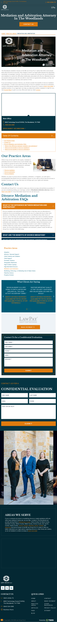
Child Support (8, 258)
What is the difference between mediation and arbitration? (21, 146)
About (33, 601)
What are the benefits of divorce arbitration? (17, 149)
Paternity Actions (9, 273)
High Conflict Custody (10, 264)
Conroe (21, 525)
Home (3, 33)
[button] (53, 7)
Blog (33, 613)
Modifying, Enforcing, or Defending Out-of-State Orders (19, 271)
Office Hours (8, 128)
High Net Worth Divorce (10, 266)
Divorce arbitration (9, 172)
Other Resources (48, 604)
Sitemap (47, 610)
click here (11, 301)
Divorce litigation (9, 173)
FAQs (33, 610)
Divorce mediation (9, 170)
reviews (38, 90)
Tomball (41, 525)
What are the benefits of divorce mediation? (17, 147)
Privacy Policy (50, 608)
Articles (34, 608)
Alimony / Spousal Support (11, 254)
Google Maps (8, 90)
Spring (36, 525)
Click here (9, 299)
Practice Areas (11, 33)
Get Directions (20, 128)
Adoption (6, 252)
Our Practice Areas (9, 140)
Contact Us (7, 142)
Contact (47, 598)
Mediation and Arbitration (11, 268)
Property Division (9, 275)
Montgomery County (24, 522)
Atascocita (8, 527)
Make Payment (50, 601)
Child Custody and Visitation (12, 256)
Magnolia (31, 525)
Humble (26, 525)
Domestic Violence (9, 260)
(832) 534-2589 (48, 86)
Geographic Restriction (10, 262)
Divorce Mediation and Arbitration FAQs (15, 144)
